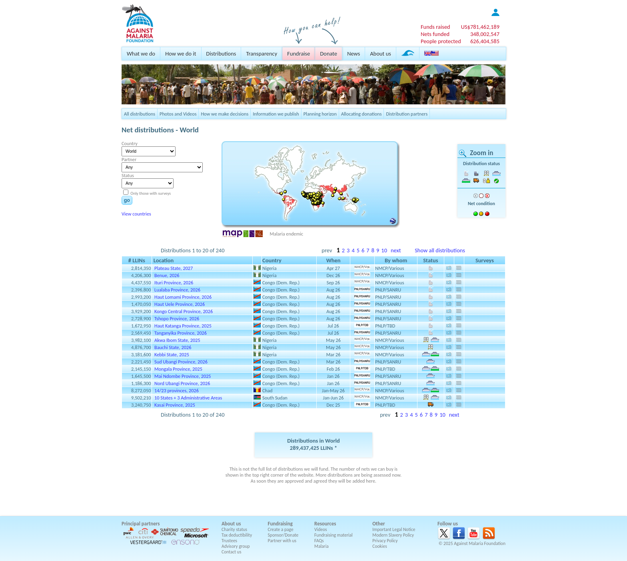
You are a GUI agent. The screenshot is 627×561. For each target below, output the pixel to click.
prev (326, 250)
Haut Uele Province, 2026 (179, 304)
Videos (320, 529)
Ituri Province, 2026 (173, 282)
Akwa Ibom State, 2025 (177, 340)
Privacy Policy (384, 540)
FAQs (319, 540)
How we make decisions (224, 114)
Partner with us (282, 540)
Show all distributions (440, 250)
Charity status (234, 529)
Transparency (261, 53)
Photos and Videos (178, 114)
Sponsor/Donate (283, 535)
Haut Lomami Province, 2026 (183, 297)
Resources (325, 524)
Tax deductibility (237, 535)
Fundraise (298, 53)
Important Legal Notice (393, 529)
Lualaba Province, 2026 (177, 290)
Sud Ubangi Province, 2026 (181, 362)
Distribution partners (406, 114)
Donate (328, 53)
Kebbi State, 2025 (171, 354)
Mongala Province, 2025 (178, 369)
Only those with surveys (150, 193)
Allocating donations (361, 114)
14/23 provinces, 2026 (176, 390)
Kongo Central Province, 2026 (183, 311)
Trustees (229, 540)
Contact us (231, 552)
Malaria (321, 546)
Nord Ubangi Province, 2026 (182, 383)
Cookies (379, 546)
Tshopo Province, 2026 (176, 318)
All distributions (139, 114)
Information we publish (276, 114)
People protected (441, 41)
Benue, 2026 (166, 275)
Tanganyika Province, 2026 (180, 333)
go (127, 200)
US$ (480, 26)
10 (384, 250)
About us (380, 53)
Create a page (281, 529)
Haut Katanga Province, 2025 (183, 326)
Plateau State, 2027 (173, 268)
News (353, 53)
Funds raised (435, 26)
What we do (141, 53)
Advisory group (236, 546)
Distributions (221, 53)
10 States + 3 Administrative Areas (188, 398)
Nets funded (435, 34)
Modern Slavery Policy (393, 535)
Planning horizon (320, 114)
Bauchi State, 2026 (172, 347)
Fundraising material (333, 535)
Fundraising (280, 524)
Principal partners (141, 524)
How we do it (180, 53)
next (396, 250)
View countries (136, 214)
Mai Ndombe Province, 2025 (182, 376)
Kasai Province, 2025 (174, 405)
